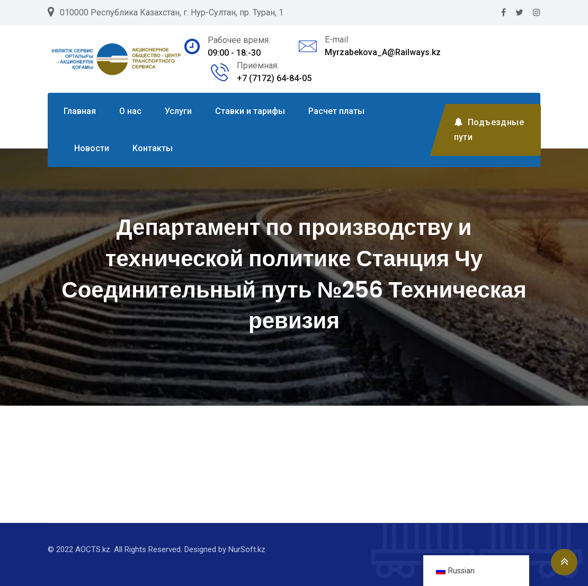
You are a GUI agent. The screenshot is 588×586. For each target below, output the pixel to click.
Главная (80, 111)
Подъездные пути (489, 129)
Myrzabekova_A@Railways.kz (383, 52)
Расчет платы (336, 111)
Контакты (152, 148)
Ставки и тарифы (250, 111)
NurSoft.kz (246, 549)
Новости (91, 148)
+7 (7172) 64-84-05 (274, 78)
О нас (130, 111)
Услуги (178, 111)
